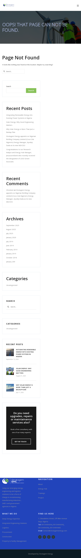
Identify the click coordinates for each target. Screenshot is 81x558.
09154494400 (55, 528)
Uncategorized (11, 285)
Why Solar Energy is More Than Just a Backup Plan (24, 387)
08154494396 (43, 528)
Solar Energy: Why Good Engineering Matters (23, 370)
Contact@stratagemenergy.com (55, 531)
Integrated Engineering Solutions (14, 523)
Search (8, 86)
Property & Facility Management (14, 541)
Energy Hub (42, 489)
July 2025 (9, 233)
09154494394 (46, 524)
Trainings (41, 493)
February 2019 (11, 249)
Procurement (7, 532)
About (40, 484)
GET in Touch (21, 441)
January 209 (10, 262)
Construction (7, 536)
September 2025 (12, 225)
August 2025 (11, 229)
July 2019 (9, 241)
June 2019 (10, 245)
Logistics (5, 528)
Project (41, 498)
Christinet (9, 190)
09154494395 (58, 524)
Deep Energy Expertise (11, 519)
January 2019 (11, 253)
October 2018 (11, 257)
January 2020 (11, 237)
